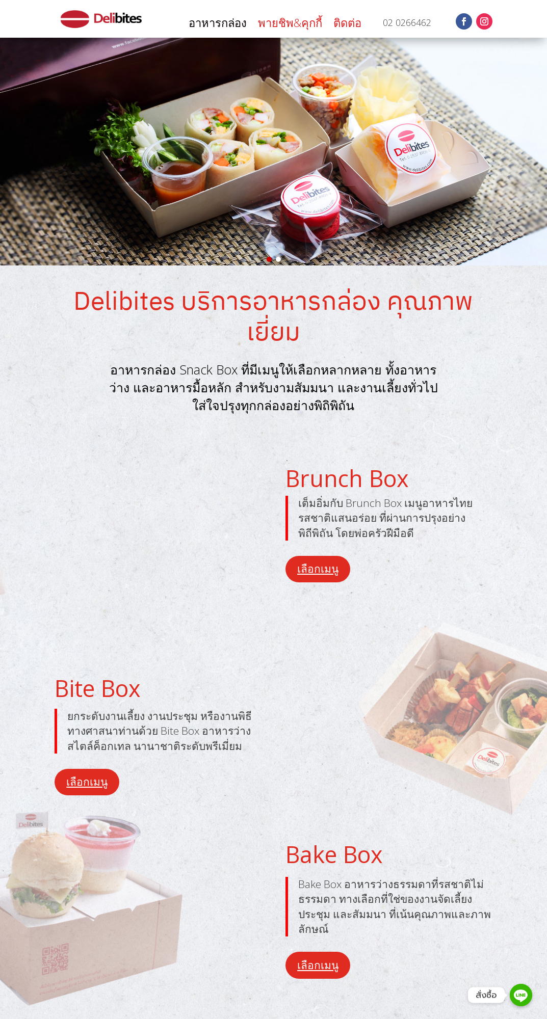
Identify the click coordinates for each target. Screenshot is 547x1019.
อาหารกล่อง (218, 24)
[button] (269, 259)
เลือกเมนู (317, 568)
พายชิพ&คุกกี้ (290, 24)
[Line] (521, 995)
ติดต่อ (347, 24)
